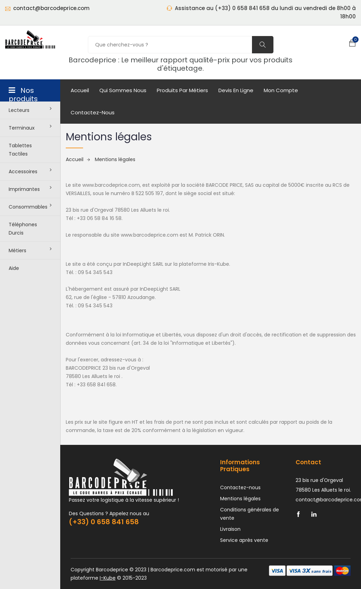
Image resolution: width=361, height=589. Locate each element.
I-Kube (108, 577)
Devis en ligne (235, 90)
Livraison (230, 529)
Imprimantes (30, 189)
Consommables (30, 206)
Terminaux (30, 127)
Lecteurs (30, 110)
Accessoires (30, 171)
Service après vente (244, 540)
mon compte (281, 90)
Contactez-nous (93, 112)
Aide (14, 268)
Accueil (80, 90)
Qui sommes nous (122, 90)
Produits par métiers (182, 90)
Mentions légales (115, 159)
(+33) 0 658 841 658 (104, 522)
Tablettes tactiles (20, 149)
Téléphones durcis (23, 228)
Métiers (30, 250)
